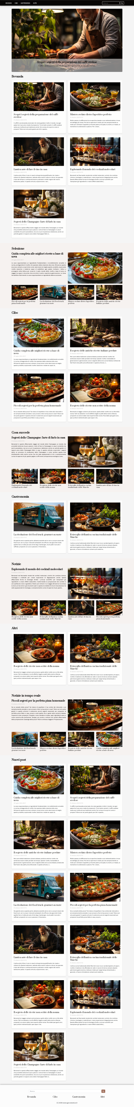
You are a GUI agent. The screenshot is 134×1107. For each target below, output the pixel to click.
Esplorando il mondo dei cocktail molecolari (92, 169)
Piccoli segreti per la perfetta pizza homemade (23, 302)
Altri (35, 3)
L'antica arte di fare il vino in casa (30, 169)
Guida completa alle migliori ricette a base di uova (37, 255)
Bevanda (9, 3)
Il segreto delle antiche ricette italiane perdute (108, 302)
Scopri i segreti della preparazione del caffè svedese (67, 62)
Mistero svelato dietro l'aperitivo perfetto (91, 114)
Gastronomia (25, 3)
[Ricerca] (111, 3)
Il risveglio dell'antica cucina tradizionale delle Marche (79, 486)
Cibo (16, 3)
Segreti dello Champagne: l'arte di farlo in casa (37, 221)
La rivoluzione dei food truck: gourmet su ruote (52, 302)
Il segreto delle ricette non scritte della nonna (93, 405)
